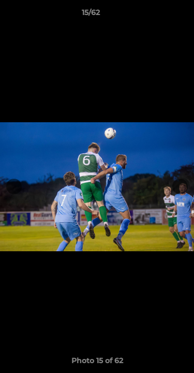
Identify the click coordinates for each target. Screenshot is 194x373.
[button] (157, 15)
